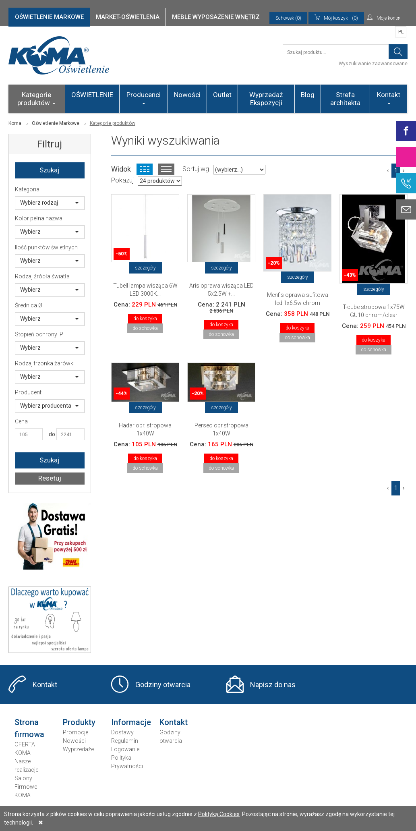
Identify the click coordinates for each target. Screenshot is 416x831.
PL (401, 32)
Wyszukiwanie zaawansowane (373, 63)
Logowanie (125, 749)
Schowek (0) (288, 18)
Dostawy (122, 732)
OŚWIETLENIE (92, 95)
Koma (14, 123)
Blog (308, 95)
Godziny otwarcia (162, 684)
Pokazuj (122, 180)
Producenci (143, 97)
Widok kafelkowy (145, 169)
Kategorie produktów (36, 99)
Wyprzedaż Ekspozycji (266, 99)
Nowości (187, 95)
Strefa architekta (345, 99)
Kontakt (388, 97)
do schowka (145, 328)
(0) (336, 18)
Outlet (222, 95)
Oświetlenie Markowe (55, 123)
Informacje (131, 722)
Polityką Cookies (219, 814)
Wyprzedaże (78, 749)
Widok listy (166, 169)
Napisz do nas (273, 684)
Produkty (79, 722)
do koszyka (145, 318)
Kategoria (27, 189)
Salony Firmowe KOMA (25, 786)
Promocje (75, 732)
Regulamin (124, 741)
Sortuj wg (195, 169)
